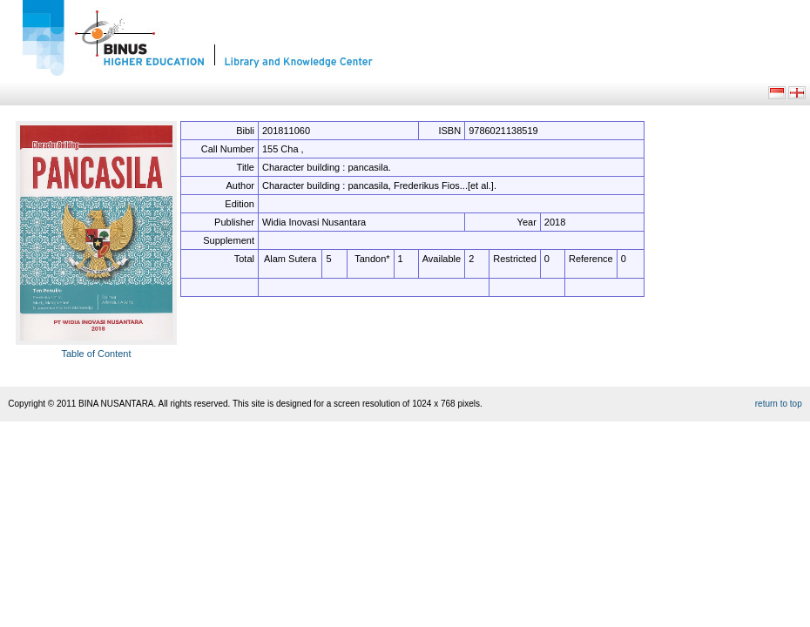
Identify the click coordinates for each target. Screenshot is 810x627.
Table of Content (96, 353)
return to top (778, 403)
